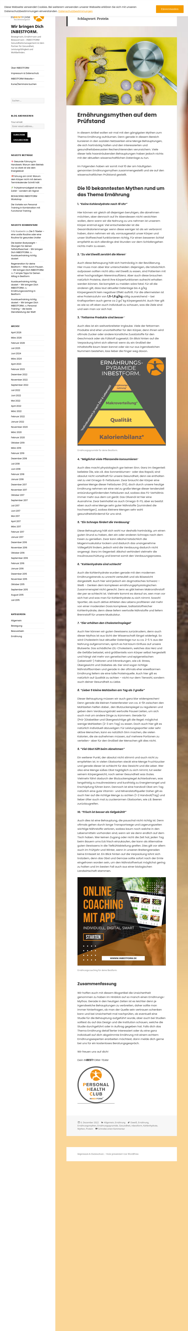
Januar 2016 (17, 568)
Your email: (17, 122)
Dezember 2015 (19, 573)
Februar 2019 (17, 453)
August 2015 (17, 594)
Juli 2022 (15, 390)
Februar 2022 (18, 416)
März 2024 (16, 358)
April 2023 (16, 363)
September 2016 (19, 558)
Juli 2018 (15, 463)
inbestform (136, 1125)
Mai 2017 (15, 516)
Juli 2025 (15, 348)
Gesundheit (124, 1125)
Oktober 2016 (18, 552)
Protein (89, 1128)
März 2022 (16, 411)
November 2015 (19, 579)
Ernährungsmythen (86, 1125)
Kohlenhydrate (150, 1125)
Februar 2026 (18, 342)
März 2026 (16, 337)
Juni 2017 (15, 510)
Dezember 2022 (19, 374)
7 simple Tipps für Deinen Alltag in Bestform (25, 275)
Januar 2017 (17, 537)
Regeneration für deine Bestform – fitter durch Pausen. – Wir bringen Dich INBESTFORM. (27, 266)
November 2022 (19, 379)
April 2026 (16, 332)
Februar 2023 (18, 369)
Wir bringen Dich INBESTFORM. (27, 29)
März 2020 (16, 432)
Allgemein (16, 620)
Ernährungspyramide (107, 1125)
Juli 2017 (15, 505)
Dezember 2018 (19, 458)
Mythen (81, 1128)
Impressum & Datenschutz (25, 73)
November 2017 (19, 489)
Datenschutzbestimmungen (75, 11)
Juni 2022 (16, 395)
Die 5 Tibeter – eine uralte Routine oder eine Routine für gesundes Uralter (27, 234)
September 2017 (19, 500)
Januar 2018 (17, 479)
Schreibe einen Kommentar (111, 1128)
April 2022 (16, 405)
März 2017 (16, 526)
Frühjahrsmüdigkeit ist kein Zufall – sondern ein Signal (26, 189)
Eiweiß (134, 1122)
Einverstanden (170, 9)
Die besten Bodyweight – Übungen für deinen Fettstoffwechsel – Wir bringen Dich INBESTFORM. (27, 247)
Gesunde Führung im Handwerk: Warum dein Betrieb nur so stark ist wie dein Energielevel (27, 166)
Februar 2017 (17, 531)
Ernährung (16, 636)
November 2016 (19, 547)
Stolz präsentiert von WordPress (122, 1153)
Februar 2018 (17, 474)
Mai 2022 (15, 400)
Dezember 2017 (19, 484)
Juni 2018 (16, 468)
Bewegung (16, 625)
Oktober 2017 (17, 495)
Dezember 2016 (19, 542)
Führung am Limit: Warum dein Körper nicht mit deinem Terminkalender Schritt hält (26, 179)
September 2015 (19, 589)
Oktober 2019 (18, 442)
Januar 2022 (17, 421)
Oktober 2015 (18, 584)
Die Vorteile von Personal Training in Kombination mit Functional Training (25, 207)
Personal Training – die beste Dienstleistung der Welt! (24, 308)
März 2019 (16, 447)
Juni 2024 (16, 353)
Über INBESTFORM (20, 67)
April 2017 (16, 521)
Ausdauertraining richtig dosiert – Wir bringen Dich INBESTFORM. (24, 284)
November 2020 (19, 426)
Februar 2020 (18, 437)
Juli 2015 (15, 600)
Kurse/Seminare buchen (24, 84)
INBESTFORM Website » (22, 78)
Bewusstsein (17, 631)
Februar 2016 (17, 563)
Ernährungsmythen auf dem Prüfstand (117, 118)
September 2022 (19, 384)
